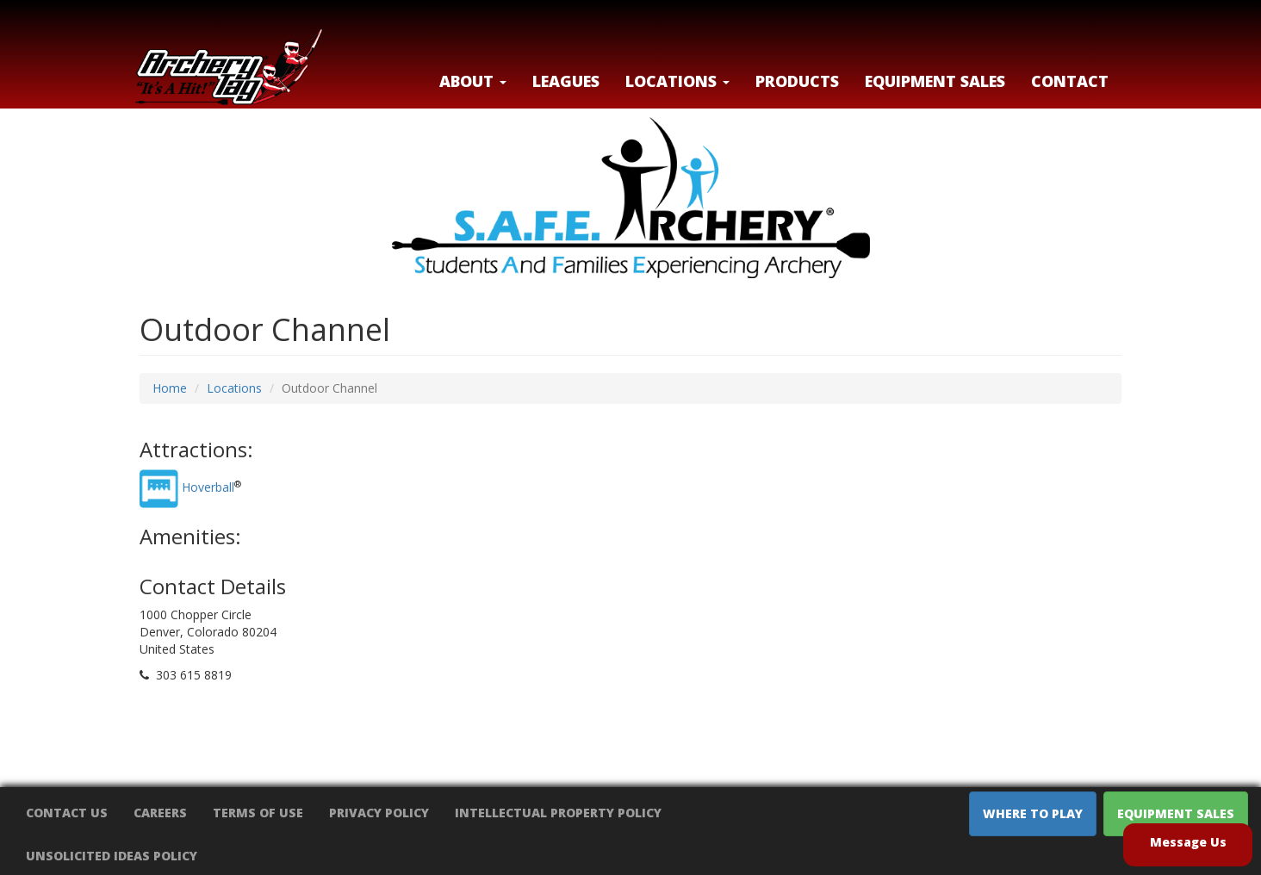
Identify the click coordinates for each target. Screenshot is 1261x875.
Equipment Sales (935, 81)
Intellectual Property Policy (558, 812)
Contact (1070, 81)
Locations (234, 388)
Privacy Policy (379, 812)
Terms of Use (258, 812)
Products (797, 81)
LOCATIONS (677, 81)
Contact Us (67, 812)
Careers (160, 812)
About (472, 81)
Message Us (1188, 842)
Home (169, 388)
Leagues (565, 81)
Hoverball (208, 488)
